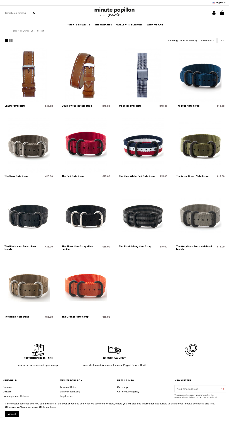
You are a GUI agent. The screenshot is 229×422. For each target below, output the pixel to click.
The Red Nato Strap (73, 176)
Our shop (122, 387)
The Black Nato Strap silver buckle (77, 247)
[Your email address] (197, 388)
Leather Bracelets (14, 105)
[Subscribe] (222, 388)
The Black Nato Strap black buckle (20, 247)
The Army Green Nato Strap (192, 176)
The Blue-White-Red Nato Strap (137, 176)
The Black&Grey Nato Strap (135, 246)
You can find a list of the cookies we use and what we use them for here (74, 403)
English (219, 2)
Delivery (7, 391)
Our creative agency (128, 391)
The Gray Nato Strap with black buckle (194, 247)
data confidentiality (70, 391)
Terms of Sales (68, 387)
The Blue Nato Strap (187, 105)
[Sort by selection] (207, 40)
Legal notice (66, 396)
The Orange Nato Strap (75, 316)
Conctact (8, 387)
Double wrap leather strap (77, 105)
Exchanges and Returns (16, 396)
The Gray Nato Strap (16, 176)
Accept (12, 414)
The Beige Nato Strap (16, 316)
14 (222, 40)
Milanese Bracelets (130, 105)
